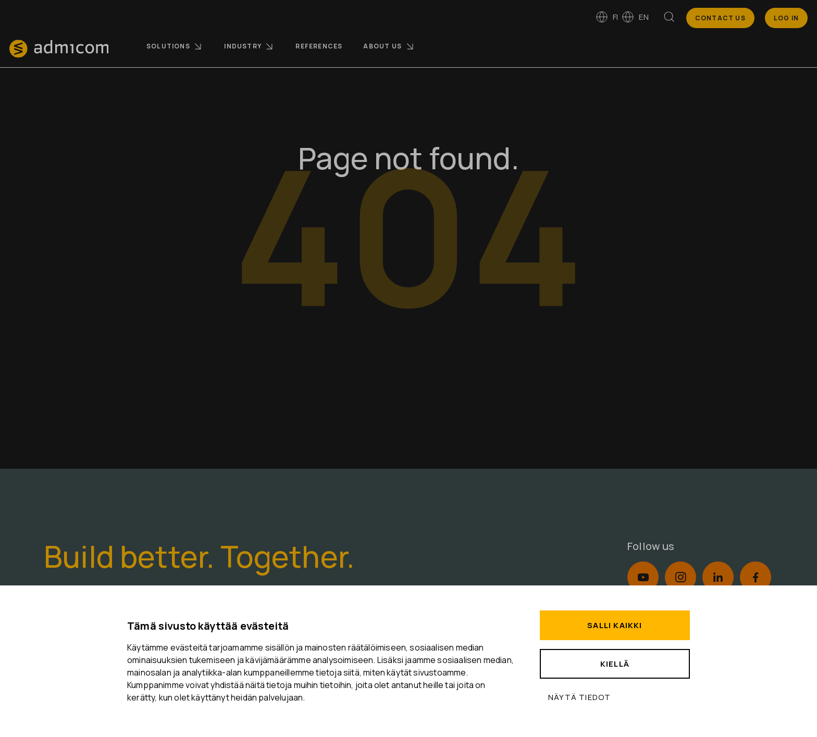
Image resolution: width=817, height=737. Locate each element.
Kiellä (614, 663)
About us (389, 46)
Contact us (720, 18)
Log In (786, 18)
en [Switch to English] (635, 16)
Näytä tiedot (579, 697)
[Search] (669, 18)
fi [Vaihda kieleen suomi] (607, 16)
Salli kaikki (614, 625)
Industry (249, 46)
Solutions (174, 46)
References (318, 46)
